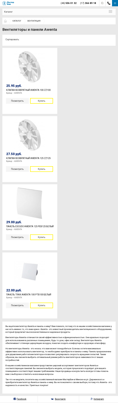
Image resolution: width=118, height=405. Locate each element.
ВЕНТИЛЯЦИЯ (33, 21)
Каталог (8, 12)
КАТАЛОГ (17, 21)
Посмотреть (17, 101)
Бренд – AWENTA (14, 93)
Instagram (99, 399)
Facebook (21, 399)
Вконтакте (60, 399)
